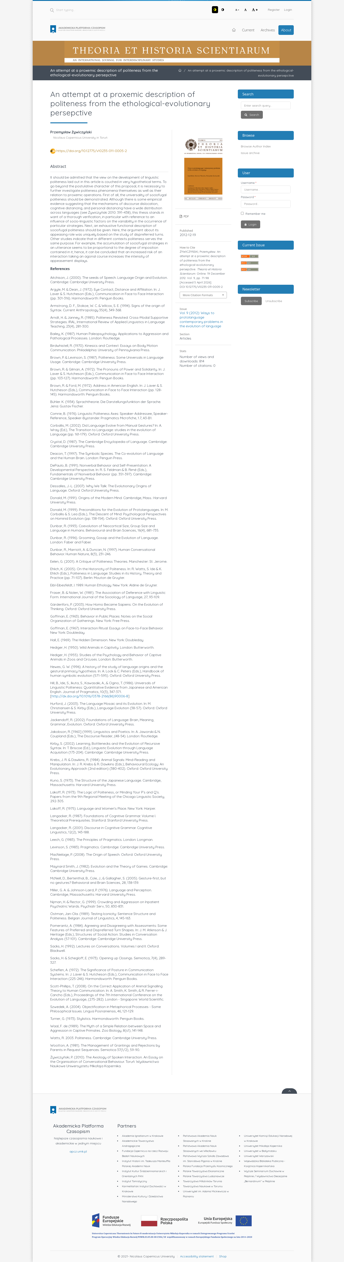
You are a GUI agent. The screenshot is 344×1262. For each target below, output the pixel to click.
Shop (223, 1256)
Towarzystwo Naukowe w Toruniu (203, 1186)
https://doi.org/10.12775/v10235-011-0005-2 (91, 151)
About (286, 29)
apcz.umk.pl (78, 1151)
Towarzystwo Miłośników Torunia (202, 1181)
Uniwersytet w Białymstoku (260, 1151)
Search (254, 114)
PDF (186, 216)
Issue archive (250, 153)
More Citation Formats (198, 295)
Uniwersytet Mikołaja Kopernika (263, 1145)
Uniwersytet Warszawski (259, 1156)
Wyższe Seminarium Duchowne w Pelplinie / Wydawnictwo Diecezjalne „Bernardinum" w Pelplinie (265, 1176)
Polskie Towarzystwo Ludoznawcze (203, 1176)
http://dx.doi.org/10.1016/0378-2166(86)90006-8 (90, 696)
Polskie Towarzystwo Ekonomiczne (203, 1171)
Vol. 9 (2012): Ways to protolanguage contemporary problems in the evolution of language (201, 319)
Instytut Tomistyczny (134, 1181)
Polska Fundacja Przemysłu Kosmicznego (208, 1166)
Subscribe (251, 301)
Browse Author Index (256, 146)
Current (248, 29)
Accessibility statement (197, 1256)
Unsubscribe (273, 301)
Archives (268, 29)
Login (288, 10)
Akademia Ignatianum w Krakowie (142, 1135)
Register (274, 10)
